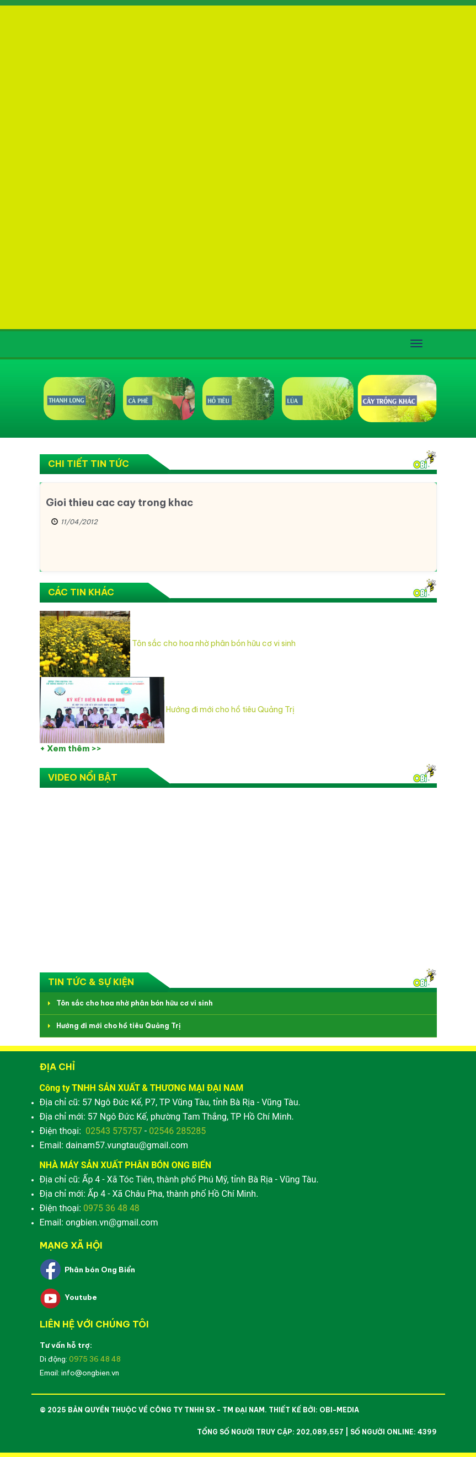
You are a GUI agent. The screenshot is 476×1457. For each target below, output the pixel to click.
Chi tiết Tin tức (88, 463)
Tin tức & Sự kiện (91, 981)
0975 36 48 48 (111, 1208)
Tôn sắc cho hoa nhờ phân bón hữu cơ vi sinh (214, 643)
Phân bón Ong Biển (100, 1269)
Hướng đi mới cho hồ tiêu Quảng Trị (230, 709)
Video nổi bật (82, 777)
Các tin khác (81, 592)
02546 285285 (177, 1131)
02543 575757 (113, 1131)
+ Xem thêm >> (70, 748)
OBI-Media (339, 1410)
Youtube (81, 1297)
